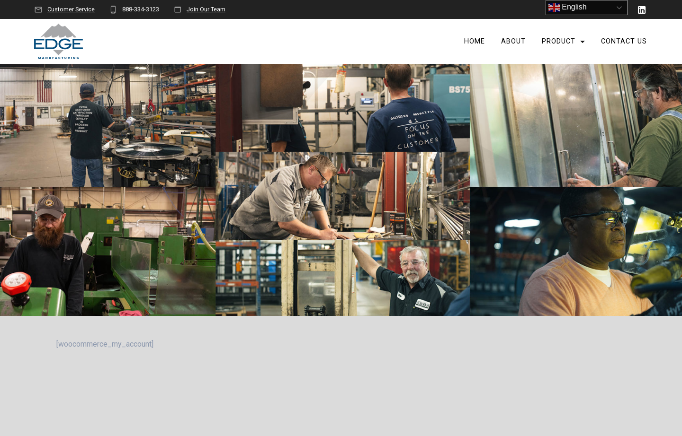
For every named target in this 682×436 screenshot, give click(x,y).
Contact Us (624, 41)
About (513, 41)
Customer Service (71, 9)
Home (474, 41)
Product (558, 41)
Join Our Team (206, 9)
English (567, 7)
